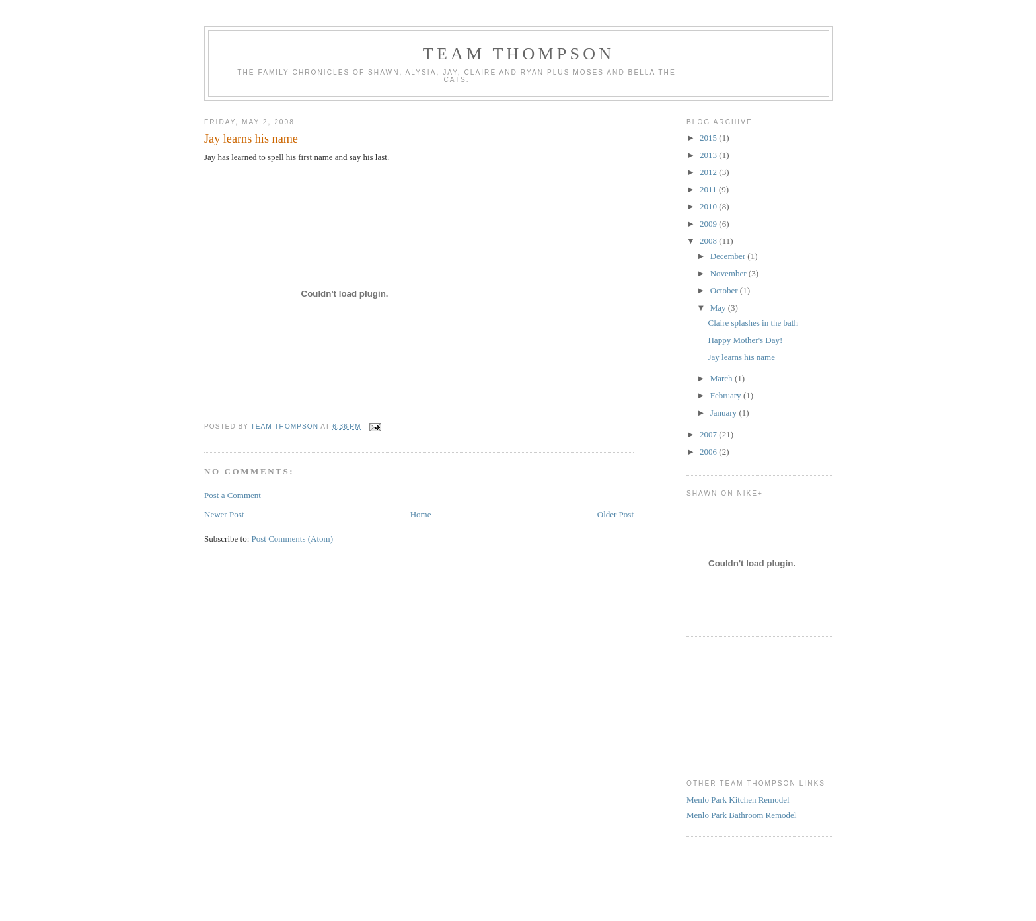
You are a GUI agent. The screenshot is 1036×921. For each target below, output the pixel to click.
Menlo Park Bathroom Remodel (741, 815)
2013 (709, 155)
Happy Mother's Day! (745, 340)
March (722, 378)
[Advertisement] (745, 699)
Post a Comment (232, 495)
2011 (709, 189)
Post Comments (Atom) (293, 539)
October (725, 290)
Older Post (615, 514)
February (726, 395)
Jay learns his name (741, 357)
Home (420, 514)
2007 (709, 434)
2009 (709, 224)
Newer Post (224, 514)
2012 (709, 172)
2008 (709, 241)
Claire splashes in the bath (752, 323)
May (719, 308)
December (729, 256)
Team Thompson (518, 53)
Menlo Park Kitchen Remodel (738, 800)
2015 (709, 138)
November (729, 273)
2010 (709, 206)
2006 (709, 452)
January (724, 413)
